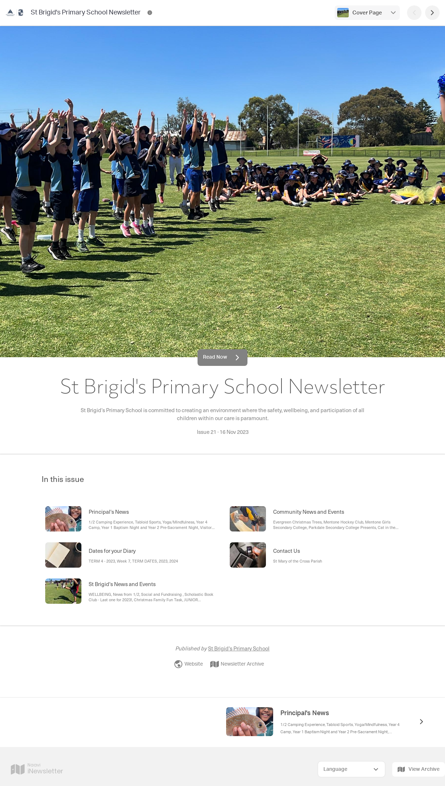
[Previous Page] (414, 12)
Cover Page (367, 13)
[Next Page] (432, 12)
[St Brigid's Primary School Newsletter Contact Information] (149, 12)
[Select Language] (351, 769)
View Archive (419, 769)
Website (188, 664)
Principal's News (304, 713)
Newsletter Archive (237, 664)
